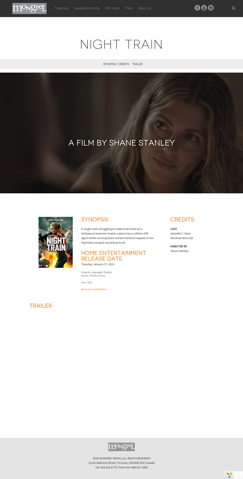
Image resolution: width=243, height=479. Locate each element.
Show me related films (94, 289)
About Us (144, 8)
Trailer (137, 64)
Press (129, 8)
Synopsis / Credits (116, 64)
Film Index (112, 8)
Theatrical (61, 8)
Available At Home (87, 12)
